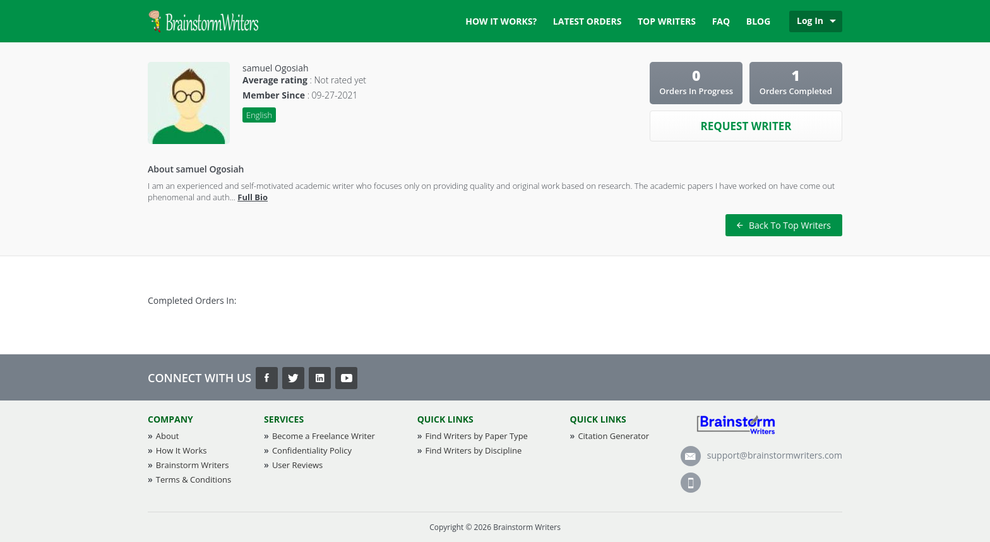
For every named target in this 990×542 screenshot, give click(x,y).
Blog (758, 21)
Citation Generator (613, 436)
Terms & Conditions (193, 479)
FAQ (721, 21)
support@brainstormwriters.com (761, 455)
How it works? (501, 21)
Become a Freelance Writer (323, 436)
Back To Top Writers (784, 225)
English (259, 115)
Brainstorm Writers (192, 465)
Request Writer (745, 126)
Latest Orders (587, 21)
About (167, 436)
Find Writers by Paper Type (476, 436)
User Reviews (297, 465)
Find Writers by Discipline (473, 450)
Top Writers (667, 21)
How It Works (181, 450)
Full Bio (252, 197)
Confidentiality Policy (312, 450)
